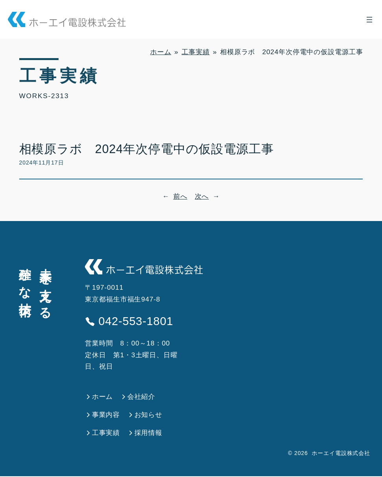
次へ (202, 196)
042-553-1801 (131, 321)
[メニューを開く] (369, 19)
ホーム (160, 52)
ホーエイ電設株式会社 (341, 454)
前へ (180, 196)
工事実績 (195, 52)
